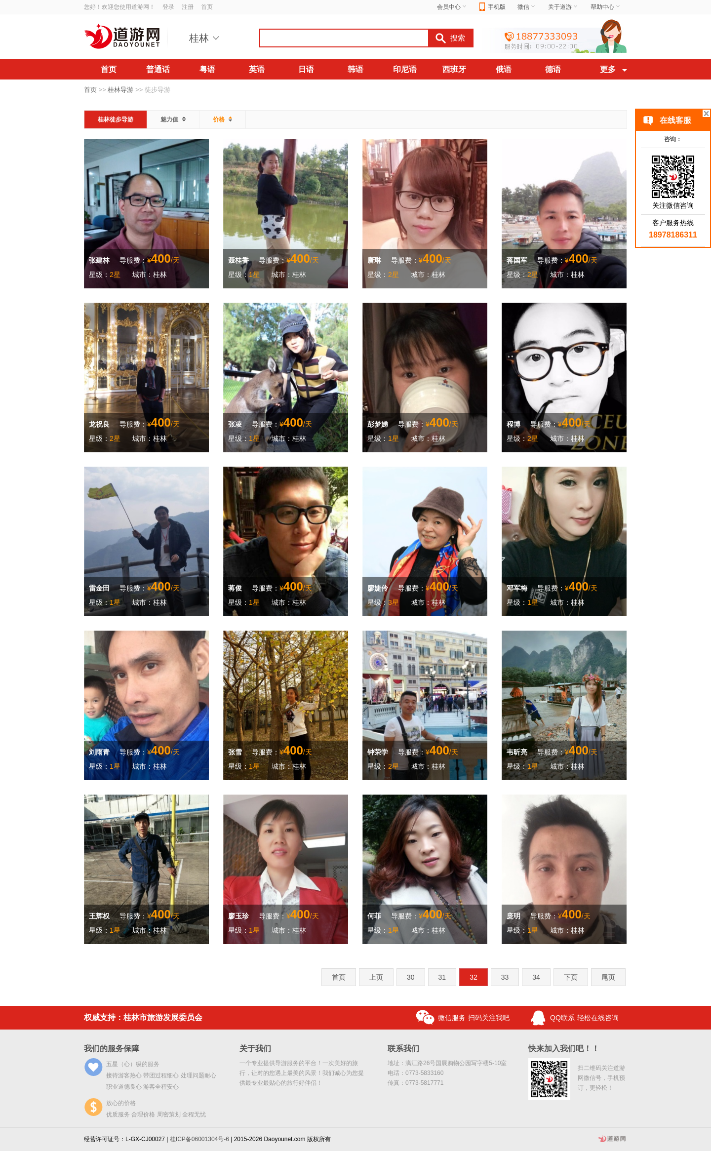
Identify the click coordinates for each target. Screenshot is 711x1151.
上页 (376, 977)
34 (536, 977)
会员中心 (452, 6)
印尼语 (405, 69)
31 (442, 977)
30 (411, 977)
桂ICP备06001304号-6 (199, 1139)
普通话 (158, 69)
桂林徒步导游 (115, 119)
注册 (188, 6)
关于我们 (255, 1048)
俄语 (504, 69)
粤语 (207, 69)
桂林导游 (120, 89)
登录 (168, 6)
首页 (207, 6)
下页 (571, 977)
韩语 (355, 69)
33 (505, 977)
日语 (306, 69)
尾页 (608, 977)
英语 (257, 69)
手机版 (492, 7)
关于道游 (563, 6)
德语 (553, 69)
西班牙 (454, 69)
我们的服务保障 (111, 1048)
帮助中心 (606, 6)
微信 (526, 6)
